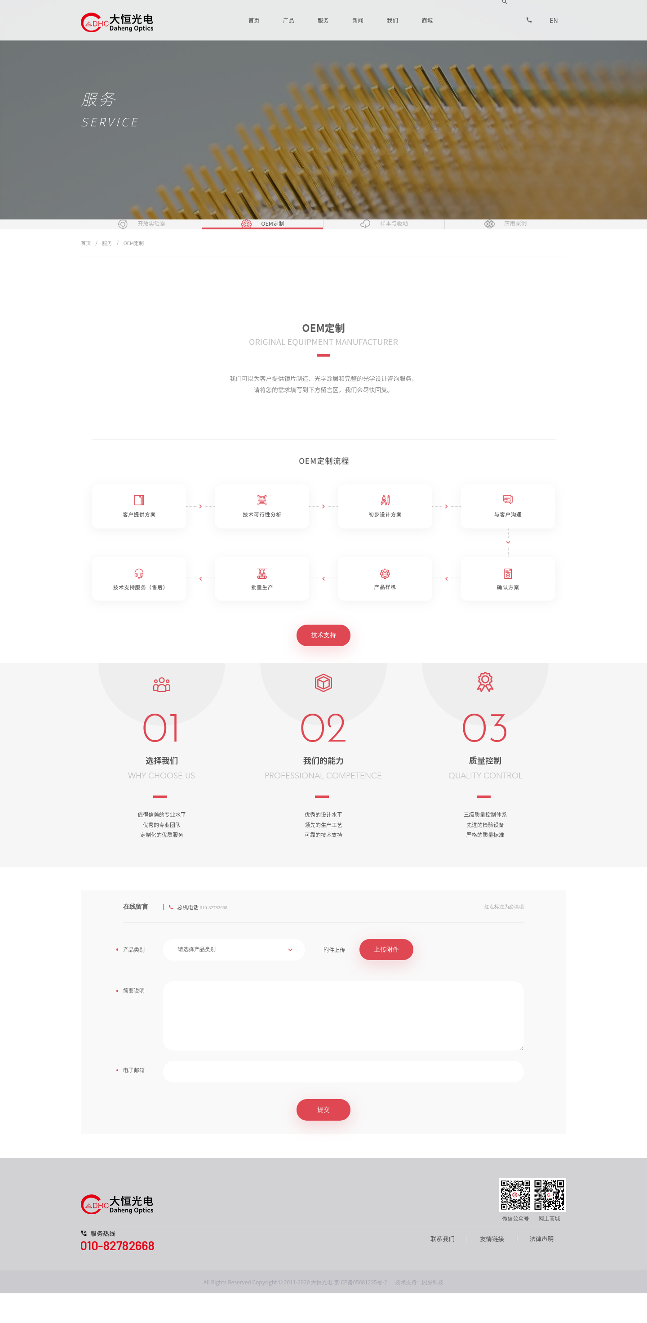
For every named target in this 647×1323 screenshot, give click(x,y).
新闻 (358, 20)
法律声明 (540, 1268)
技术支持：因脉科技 (419, 1311)
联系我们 (437, 1268)
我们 (392, 20)
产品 (289, 20)
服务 (324, 20)
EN (554, 20)
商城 (427, 20)
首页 (255, 20)
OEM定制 (136, 272)
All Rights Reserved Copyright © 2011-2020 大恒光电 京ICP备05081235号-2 (295, 1311)
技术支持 (323, 665)
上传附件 (386, 979)
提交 (323, 1139)
